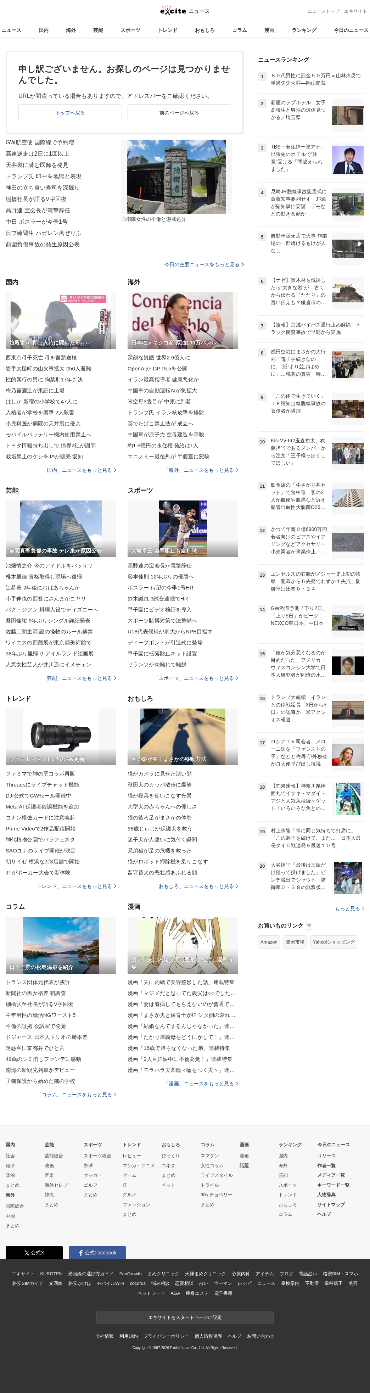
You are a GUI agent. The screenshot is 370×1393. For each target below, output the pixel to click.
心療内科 (241, 1273)
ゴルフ (90, 1185)
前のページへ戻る (179, 113)
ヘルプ (324, 1214)
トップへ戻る (70, 113)
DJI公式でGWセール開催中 (38, 796)
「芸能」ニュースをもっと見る (79, 678)
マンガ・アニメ (139, 1165)
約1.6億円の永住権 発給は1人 (163, 445)
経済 (10, 1165)
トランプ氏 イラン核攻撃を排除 (166, 412)
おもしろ (205, 30)
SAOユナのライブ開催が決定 (41, 850)
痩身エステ (197, 1293)
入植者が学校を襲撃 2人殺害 (40, 412)
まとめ (12, 1185)
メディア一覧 (331, 1175)
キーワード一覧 (333, 1185)
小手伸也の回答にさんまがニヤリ (46, 598)
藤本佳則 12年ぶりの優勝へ (161, 577)
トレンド (168, 30)
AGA (175, 1293)
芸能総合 (54, 1155)
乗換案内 (290, 1283)
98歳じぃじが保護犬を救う (160, 829)
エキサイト (355, 11)
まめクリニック (163, 1273)
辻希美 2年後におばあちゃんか (43, 587)
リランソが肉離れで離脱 (157, 664)
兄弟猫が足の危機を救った (160, 850)
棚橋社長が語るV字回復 (36, 199)
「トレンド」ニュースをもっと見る (74, 886)
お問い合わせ (260, 1336)
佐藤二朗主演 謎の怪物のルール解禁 (49, 631)
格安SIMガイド (27, 1283)
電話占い (308, 1273)
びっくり (171, 1155)
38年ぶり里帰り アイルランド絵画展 (50, 653)
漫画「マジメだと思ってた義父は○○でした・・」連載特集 (183, 993)
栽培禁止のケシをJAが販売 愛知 (44, 456)
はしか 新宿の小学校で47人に (42, 401)
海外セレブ (56, 1185)
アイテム (265, 1273)
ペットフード (151, 1293)
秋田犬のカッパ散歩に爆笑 (160, 785)
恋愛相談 (184, 1283)
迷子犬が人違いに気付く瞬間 (162, 840)
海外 (71, 30)
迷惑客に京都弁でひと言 (35, 1048)
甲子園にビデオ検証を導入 (160, 609)
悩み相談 (160, 1283)
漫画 (269, 30)
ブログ (286, 1273)
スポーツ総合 (97, 1155)
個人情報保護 (208, 1336)
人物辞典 (326, 1194)
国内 (44, 30)
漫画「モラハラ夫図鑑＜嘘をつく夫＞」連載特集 (183, 1070)
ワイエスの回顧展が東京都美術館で (48, 642)
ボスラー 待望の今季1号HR (161, 587)
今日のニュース (351, 30)
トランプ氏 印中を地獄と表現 (44, 176)
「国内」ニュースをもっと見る (79, 470)
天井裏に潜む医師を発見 (37, 165)
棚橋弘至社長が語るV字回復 (40, 1004)
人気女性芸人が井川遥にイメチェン (48, 664)
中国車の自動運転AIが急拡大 (162, 390)
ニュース (11, 30)
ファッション (136, 1204)
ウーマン (223, 1283)
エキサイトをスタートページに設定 (185, 1317)
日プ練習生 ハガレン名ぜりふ (44, 233)
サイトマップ (331, 1204)
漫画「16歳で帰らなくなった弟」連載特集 (179, 1048)
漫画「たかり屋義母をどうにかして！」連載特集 (183, 1037)
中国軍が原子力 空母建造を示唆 (166, 434)
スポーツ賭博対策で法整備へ (162, 620)
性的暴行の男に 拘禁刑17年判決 (44, 379)
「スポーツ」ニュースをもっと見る (196, 678)
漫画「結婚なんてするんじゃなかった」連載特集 (183, 1026)
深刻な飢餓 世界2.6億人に (159, 357)
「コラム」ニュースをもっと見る (76, 1094)
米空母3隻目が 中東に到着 (159, 401)
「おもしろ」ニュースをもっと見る (196, 886)
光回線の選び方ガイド (91, 1273)
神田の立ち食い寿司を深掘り (43, 188)
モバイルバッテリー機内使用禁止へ (48, 434)
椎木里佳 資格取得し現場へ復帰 (44, 577)
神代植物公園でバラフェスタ (40, 840)
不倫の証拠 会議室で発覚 (36, 1026)
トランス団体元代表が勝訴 (38, 982)
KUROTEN (51, 1273)
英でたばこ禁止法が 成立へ (161, 423)
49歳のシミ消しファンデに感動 (44, 1059)
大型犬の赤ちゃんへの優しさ (162, 807)
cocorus (138, 1283)
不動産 (312, 1283)
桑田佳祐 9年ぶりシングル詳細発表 (48, 620)
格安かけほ (79, 1283)
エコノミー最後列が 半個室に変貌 (168, 456)
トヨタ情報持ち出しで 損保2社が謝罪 (51, 445)
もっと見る (349, 908)
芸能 (98, 30)
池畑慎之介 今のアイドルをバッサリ (49, 566)
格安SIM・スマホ (340, 1273)
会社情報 (105, 1336)
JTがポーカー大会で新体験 (38, 872)
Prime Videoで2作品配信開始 (40, 829)
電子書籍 (223, 1293)
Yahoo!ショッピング (334, 942)
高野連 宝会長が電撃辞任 (38, 210)
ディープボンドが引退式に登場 (165, 642)
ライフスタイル (217, 1175)
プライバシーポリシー (166, 1336)
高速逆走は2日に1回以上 (37, 154)
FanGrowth (130, 1273)
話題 (244, 1165)
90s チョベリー (216, 1194)
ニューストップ (323, 11)
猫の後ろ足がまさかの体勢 (160, 818)
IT (125, 1185)
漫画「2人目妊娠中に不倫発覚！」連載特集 (180, 1059)
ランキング (304, 30)
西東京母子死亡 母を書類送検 (41, 357)
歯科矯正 (333, 1283)
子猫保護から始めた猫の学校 (40, 1081)
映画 (49, 1165)
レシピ (245, 1283)
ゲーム (129, 1175)
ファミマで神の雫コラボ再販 (40, 774)
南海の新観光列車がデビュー (40, 1070)
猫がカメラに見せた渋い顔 (160, 774)
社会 (10, 1155)
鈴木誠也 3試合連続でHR (158, 598)
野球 (88, 1165)
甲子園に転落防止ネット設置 (162, 653)
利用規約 (128, 1336)
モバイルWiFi (110, 1283)
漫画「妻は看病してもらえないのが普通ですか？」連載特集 (183, 1004)
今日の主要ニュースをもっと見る (204, 264)
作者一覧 (326, 1165)
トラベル (210, 1185)
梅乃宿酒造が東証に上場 (35, 390)
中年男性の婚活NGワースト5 (41, 1015)
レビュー (132, 1155)
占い (203, 1283)
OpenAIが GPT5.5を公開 (157, 368)
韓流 (49, 1194)
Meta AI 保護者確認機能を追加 (42, 807)
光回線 (56, 1283)
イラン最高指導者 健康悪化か (163, 379)
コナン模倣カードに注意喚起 (40, 818)
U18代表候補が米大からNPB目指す (170, 631)
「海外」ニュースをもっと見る (201, 470)
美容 (353, 1283)
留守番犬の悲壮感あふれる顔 (162, 872)
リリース (327, 1155)
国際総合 (15, 1206)
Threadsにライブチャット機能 (42, 785)
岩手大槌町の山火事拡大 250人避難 (48, 368)
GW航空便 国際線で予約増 (40, 142)
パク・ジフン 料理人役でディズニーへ (52, 609)
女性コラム (212, 1165)
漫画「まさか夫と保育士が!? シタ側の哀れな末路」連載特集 (183, 1015)
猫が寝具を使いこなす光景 (160, 796)
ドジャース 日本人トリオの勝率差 (47, 1037)
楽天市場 (295, 942)
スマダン (210, 1155)
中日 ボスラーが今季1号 (37, 222)
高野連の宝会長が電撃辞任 (160, 566)
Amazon (269, 942)
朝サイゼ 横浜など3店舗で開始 (43, 861)
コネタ (168, 1165)
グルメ (129, 1194)
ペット (168, 1185)
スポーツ (130, 30)
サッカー (93, 1175)
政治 (10, 1175)
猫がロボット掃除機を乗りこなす (168, 861)
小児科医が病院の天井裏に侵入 (43, 423)
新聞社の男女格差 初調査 (36, 993)
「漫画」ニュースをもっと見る (201, 1083)
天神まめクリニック (205, 1273)
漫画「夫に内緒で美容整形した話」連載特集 (181, 982)
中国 (10, 1216)
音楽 (49, 1175)
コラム (239, 30)
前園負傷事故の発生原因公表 (43, 244)
